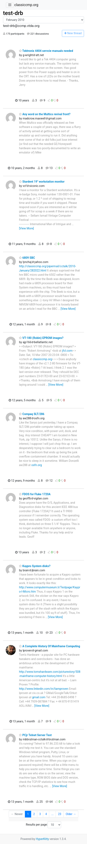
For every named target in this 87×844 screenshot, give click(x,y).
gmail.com (39, 697)
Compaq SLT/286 (31, 414)
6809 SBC (27, 257)
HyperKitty (42, 839)
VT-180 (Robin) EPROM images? (41, 338)
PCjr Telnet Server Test (35, 735)
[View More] (26, 228)
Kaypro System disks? (34, 566)
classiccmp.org (26, 5)
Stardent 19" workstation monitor (42, 181)
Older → (71, 814)
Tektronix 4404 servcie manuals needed (46, 50)
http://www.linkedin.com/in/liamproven (43, 688)
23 (59, 814)
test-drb (13, 13)
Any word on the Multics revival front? (44, 114)
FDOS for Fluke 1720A (35, 494)
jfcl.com (67, 350)
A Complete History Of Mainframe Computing (49, 646)
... (52, 814)
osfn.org (36, 465)
